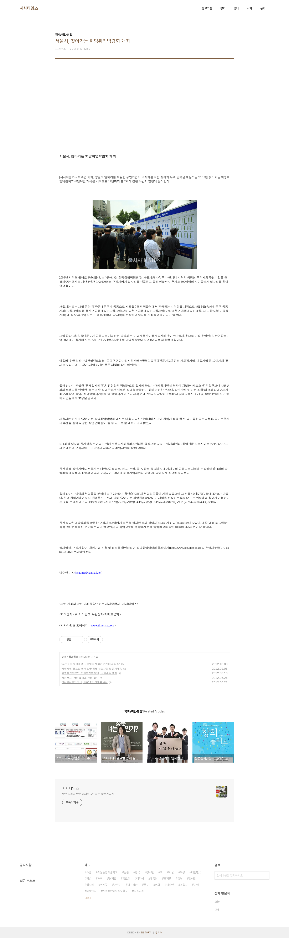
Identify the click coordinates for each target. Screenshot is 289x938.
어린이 (117, 884)
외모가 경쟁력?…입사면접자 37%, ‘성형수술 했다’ (89, 673)
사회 (249, 8)
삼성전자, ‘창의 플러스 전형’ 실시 (80, 677)
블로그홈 (207, 8)
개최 (100, 878)
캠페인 (170, 884)
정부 (179, 878)
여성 (182, 872)
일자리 (90, 884)
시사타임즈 (29, 8)
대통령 (154, 878)
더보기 (88, 897)
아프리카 (133, 884)
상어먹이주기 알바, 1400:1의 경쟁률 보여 (85, 682)
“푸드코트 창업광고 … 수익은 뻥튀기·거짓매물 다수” (91, 664)
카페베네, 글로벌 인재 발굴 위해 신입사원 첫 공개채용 (92, 668)
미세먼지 (91, 891)
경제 (236, 8)
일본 (126, 872)
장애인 (192, 878)
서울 (171, 872)
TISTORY (146, 932)
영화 (157, 884)
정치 (222, 8)
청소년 (150, 872)
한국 (137, 872)
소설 (88, 872)
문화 (262, 8)
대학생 (140, 878)
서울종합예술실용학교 (115, 891)
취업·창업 (73, 656)
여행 (196, 884)
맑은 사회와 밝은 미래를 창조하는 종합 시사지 (88, 794)
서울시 (183, 884)
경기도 (112, 878)
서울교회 (139, 891)
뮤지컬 (104, 884)
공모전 (126, 878)
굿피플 (167, 878)
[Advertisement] (144, 115)
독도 (146, 884)
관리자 (158, 932)
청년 (88, 878)
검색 (265, 875)
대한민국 (196, 872)
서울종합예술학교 (108, 872)
